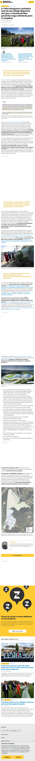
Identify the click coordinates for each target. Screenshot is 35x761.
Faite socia (31, 2)
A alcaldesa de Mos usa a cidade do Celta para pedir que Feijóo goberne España (17, 703)
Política (10, 6)
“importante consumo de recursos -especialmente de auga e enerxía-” (16, 235)
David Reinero (4, 20)
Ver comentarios (17, 555)
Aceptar (18, 757)
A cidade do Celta (5, 6)
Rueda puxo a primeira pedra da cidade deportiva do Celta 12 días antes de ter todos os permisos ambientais (17, 667)
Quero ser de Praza (17, 631)
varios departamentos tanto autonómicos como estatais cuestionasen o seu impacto (17, 308)
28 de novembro (6, 80)
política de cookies (9, 749)
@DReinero (9, 20)
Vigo (14, 6)
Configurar (7, 757)
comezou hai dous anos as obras (13, 122)
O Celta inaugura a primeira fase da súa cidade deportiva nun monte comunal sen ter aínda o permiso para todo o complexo (8, 57)
